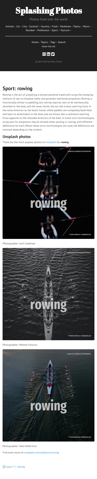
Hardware (66, 26)
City (24, 26)
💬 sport (7, 466)
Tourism (65, 30)
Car (18, 26)
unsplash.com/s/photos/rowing (41, 452)
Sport (55, 30)
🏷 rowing (19, 466)
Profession (43, 30)
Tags (52, 42)
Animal (10, 26)
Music (86, 26)
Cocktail (34, 26)
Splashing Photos (48, 10)
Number (30, 30)
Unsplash (51, 142)
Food (55, 26)
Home (35, 42)
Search (61, 42)
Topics (77, 26)
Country (45, 26)
